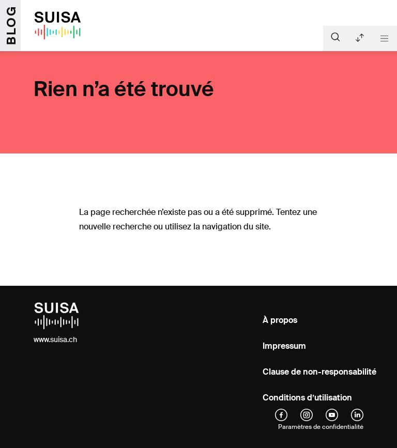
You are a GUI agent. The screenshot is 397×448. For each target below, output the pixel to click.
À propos (280, 320)
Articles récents (360, 38)
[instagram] (306, 414)
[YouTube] (332, 414)
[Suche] (335, 36)
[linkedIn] (357, 414)
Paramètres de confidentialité (320, 427)
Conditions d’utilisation (307, 397)
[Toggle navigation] (384, 38)
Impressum (284, 346)
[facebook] (281, 414)
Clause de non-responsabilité (319, 371)
